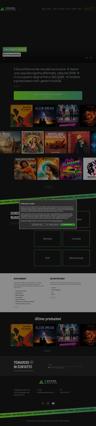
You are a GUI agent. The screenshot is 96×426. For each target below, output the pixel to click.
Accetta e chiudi (68, 224)
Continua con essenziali (52, 224)
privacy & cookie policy (57, 220)
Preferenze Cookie (37, 224)
